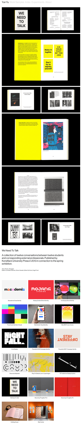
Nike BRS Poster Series (67, 325)
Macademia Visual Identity (14, 300)
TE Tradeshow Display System (67, 373)
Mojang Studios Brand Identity (41, 300)
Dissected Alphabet (15, 373)
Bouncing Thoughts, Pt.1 (67, 398)
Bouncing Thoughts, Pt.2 (41, 398)
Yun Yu (5, 2)
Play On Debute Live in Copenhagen (41, 373)
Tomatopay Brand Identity (67, 300)
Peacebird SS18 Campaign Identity (41, 349)
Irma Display (14, 349)
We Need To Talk (14, 398)
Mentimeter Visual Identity (41, 325)
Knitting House (14, 422)
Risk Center (41, 422)
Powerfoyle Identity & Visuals (14, 325)
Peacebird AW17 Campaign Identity (67, 349)
